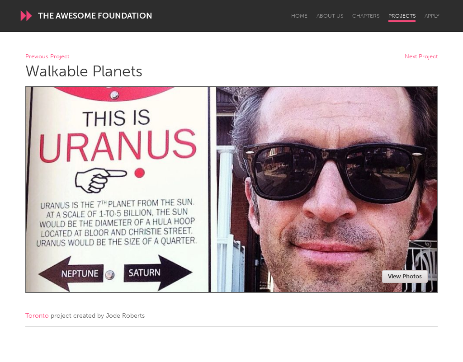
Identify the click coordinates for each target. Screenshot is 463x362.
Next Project (421, 57)
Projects (402, 16)
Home (299, 16)
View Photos (405, 276)
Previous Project (47, 57)
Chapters (365, 16)
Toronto (37, 316)
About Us (330, 16)
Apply (432, 16)
